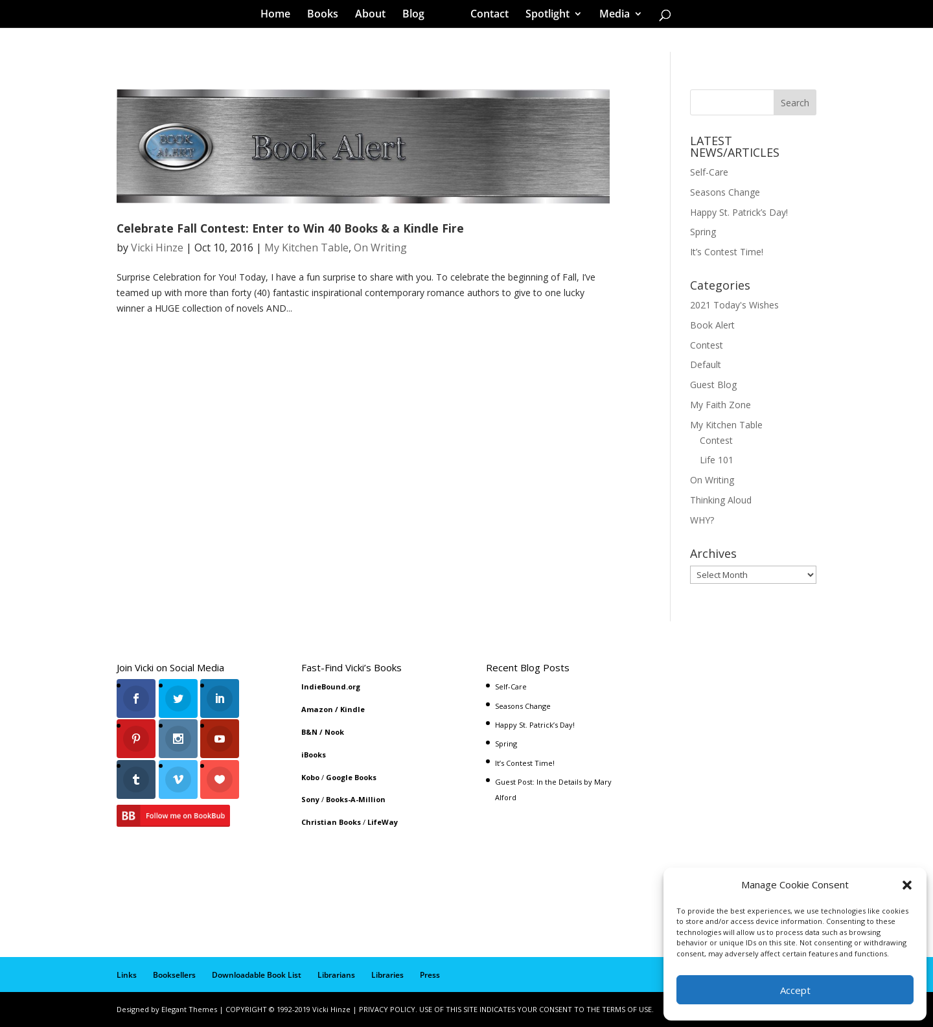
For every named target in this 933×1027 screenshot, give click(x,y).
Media (610, 15)
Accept (795, 990)
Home (280, 15)
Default (705, 364)
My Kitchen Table (306, 247)
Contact (485, 15)
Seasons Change (725, 192)
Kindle (352, 709)
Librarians (336, 974)
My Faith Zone (720, 404)
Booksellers (174, 974)
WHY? (702, 520)
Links (127, 974)
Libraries (387, 974)
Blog (418, 15)
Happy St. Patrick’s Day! (739, 212)
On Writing (380, 247)
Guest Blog (713, 384)
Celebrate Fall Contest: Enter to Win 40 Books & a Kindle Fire (290, 228)
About (375, 15)
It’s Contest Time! (726, 252)
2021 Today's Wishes (734, 305)
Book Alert (712, 325)
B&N (309, 732)
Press (430, 974)
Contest (706, 345)
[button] (907, 885)
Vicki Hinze (157, 247)
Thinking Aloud (721, 500)
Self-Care (709, 172)
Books (327, 15)
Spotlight (543, 15)
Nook (334, 732)
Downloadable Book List (256, 974)
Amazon (317, 709)
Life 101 (716, 460)
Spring (703, 231)
